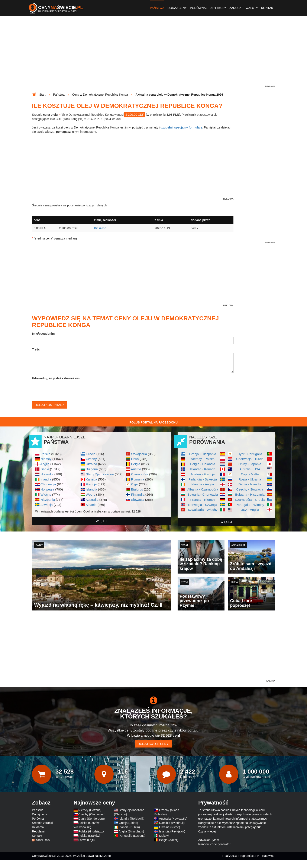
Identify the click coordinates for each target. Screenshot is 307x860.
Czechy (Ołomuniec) (92, 814)
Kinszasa (100, 228)
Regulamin (39, 831)
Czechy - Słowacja (250, 489)
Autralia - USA (249, 469)
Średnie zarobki (42, 823)
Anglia (44, 464)
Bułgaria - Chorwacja (202, 494)
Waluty (252, 8)
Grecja (90, 454)
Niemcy (46, 459)
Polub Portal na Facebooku (153, 422)
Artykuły (218, 8)
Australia (91, 499)
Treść (36, 349)
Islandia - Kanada (203, 469)
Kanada (91, 479)
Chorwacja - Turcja (250, 459)
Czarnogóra (139, 474)
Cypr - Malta (250, 474)
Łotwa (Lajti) (86, 840)
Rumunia (137, 479)
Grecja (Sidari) (128, 823)
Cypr (134, 484)
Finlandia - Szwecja (202, 479)
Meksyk (164, 835)
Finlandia (137, 494)
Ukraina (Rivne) (169, 827)
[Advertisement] (153, 55)
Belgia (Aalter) (168, 840)
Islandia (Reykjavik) (172, 831)
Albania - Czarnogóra (202, 489)
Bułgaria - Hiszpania (250, 494)
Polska (45, 454)
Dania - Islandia (249, 484)
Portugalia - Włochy (250, 505)
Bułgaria (92, 469)
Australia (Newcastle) (173, 818)
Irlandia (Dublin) (129, 827)
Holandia (47, 474)
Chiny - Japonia (249, 464)
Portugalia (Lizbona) (132, 835)
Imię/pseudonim (43, 333)
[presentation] (64, 389)
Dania (45, 469)
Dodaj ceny (177, 8)
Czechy (91, 459)
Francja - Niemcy (202, 499)
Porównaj (198, 8)
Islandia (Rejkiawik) (132, 818)
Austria (136, 469)
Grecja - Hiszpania (202, 454)
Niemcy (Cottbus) (89, 810)
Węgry (90, 494)
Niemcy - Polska (202, 459)
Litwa (135, 459)
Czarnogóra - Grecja (250, 499)
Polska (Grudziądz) (91, 831)
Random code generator (214, 844)
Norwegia (47, 489)
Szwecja (47, 505)
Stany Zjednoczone (100, 474)
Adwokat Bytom (208, 840)
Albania (90, 505)
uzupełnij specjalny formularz (181, 127)
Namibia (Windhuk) (172, 823)
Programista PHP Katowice (256, 855)
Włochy (46, 494)
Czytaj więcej (207, 831)
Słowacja (137, 499)
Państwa (157, 8)
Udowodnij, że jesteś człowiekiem (56, 378)
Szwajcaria (139, 454)
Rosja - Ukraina (250, 479)
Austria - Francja (203, 474)
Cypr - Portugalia (249, 454)
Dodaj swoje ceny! (153, 744)
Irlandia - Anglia (202, 484)
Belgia (135, 464)
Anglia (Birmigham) (131, 831)
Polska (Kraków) (89, 835)
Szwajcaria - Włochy (202, 509)
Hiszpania (48, 499)
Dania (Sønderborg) (91, 818)
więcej (101, 521)
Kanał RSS (42, 840)
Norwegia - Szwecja (202, 505)
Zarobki (235, 8)
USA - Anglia (250, 509)
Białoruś (137, 489)
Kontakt (268, 8)
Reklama (38, 827)
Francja (91, 484)
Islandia (91, 489)
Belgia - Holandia (202, 464)
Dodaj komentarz (49, 405)
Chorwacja (48, 484)
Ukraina (91, 464)
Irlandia (46, 479)
